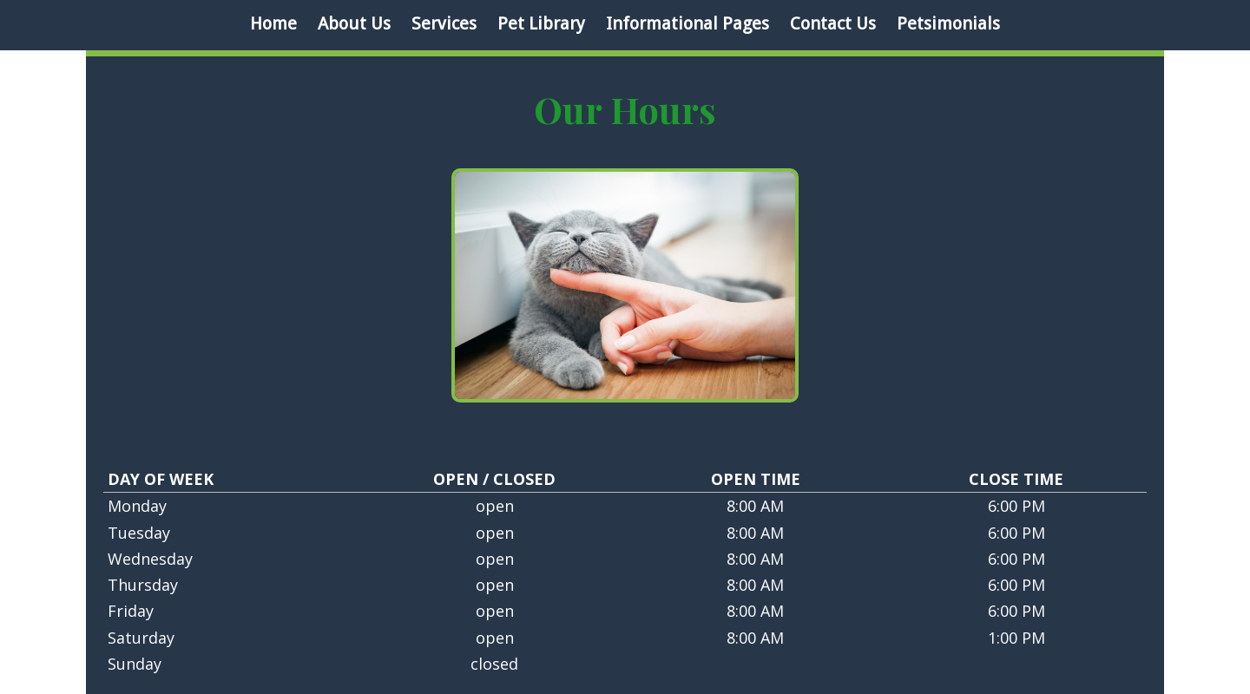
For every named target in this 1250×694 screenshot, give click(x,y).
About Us (354, 23)
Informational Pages (687, 23)
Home (273, 23)
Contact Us (833, 23)
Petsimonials (948, 23)
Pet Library (541, 23)
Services (444, 23)
